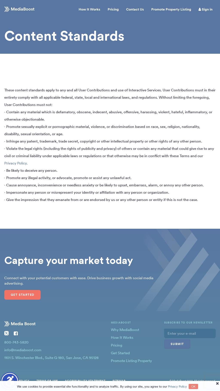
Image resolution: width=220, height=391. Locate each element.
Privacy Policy (15, 163)
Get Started (22, 294)
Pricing (113, 9)
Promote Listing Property (131, 361)
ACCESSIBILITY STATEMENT (85, 380)
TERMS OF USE (47, 380)
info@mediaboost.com (22, 350)
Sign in (205, 9)
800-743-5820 (16, 342)
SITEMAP (119, 380)
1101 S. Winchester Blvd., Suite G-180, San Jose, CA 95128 (51, 358)
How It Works (89, 9)
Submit (177, 344)
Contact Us (135, 9)
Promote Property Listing (171, 9)
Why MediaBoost (125, 330)
